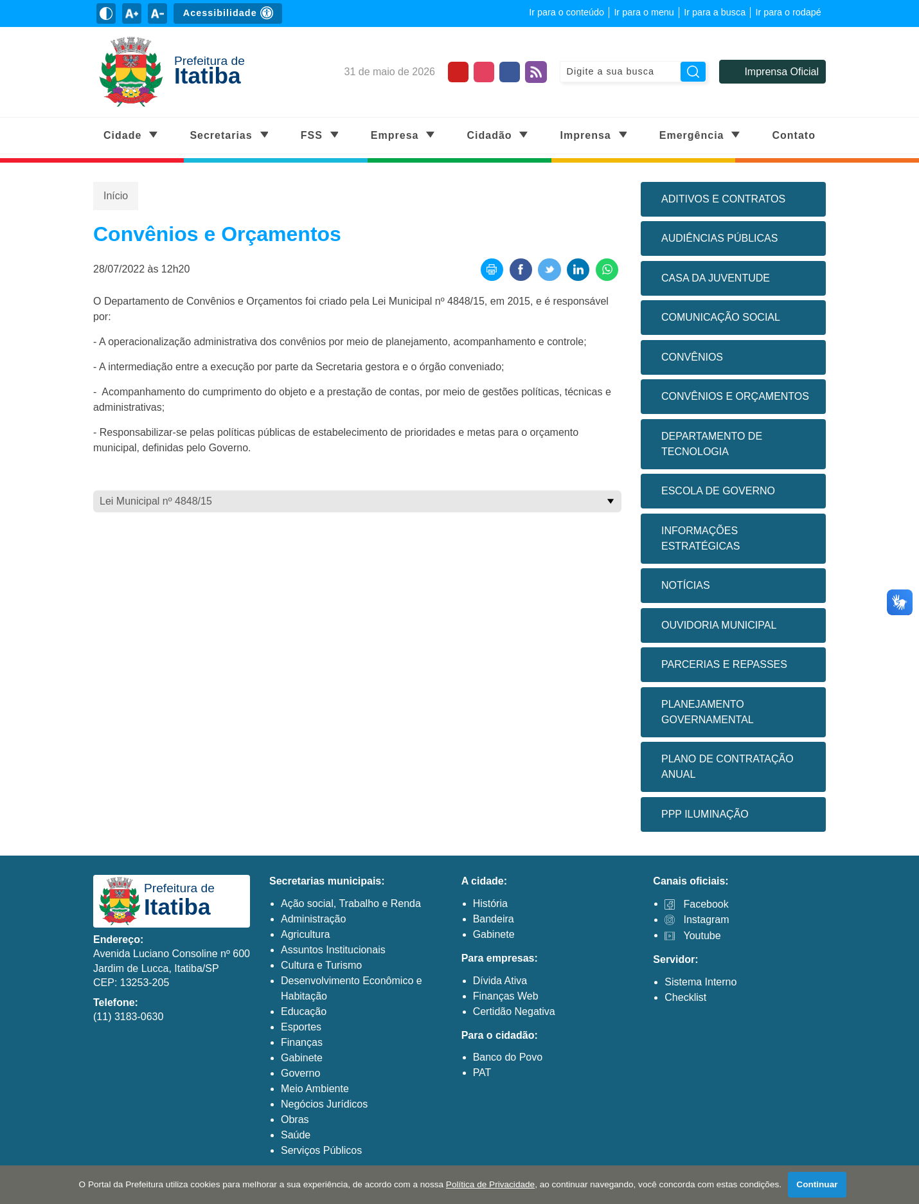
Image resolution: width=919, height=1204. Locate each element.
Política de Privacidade (490, 1184)
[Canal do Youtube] (458, 72)
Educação (303, 1011)
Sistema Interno (700, 981)
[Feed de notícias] (536, 72)
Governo (300, 1073)
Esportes (301, 1026)
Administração (313, 918)
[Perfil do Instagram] (484, 72)
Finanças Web (506, 996)
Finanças (302, 1042)
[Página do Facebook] (509, 72)
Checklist (685, 997)
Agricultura (305, 934)
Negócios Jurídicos (324, 1104)
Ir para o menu (644, 12)
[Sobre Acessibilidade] (228, 13)
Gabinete (302, 1057)
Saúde (295, 1134)
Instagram (706, 919)
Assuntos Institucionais (333, 949)
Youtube (701, 935)
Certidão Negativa (514, 1011)
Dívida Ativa (500, 980)
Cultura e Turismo (321, 965)
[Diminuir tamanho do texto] (157, 13)
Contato (794, 135)
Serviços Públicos (321, 1150)
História (490, 903)
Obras (295, 1119)
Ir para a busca (714, 12)
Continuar (817, 1184)
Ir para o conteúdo (566, 12)
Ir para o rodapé (788, 12)
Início (115, 195)
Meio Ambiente (315, 1088)
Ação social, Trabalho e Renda (351, 903)
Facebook (705, 904)
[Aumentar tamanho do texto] (131, 13)
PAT (482, 1073)
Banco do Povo (508, 1057)
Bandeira (493, 918)
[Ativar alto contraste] (106, 13)
